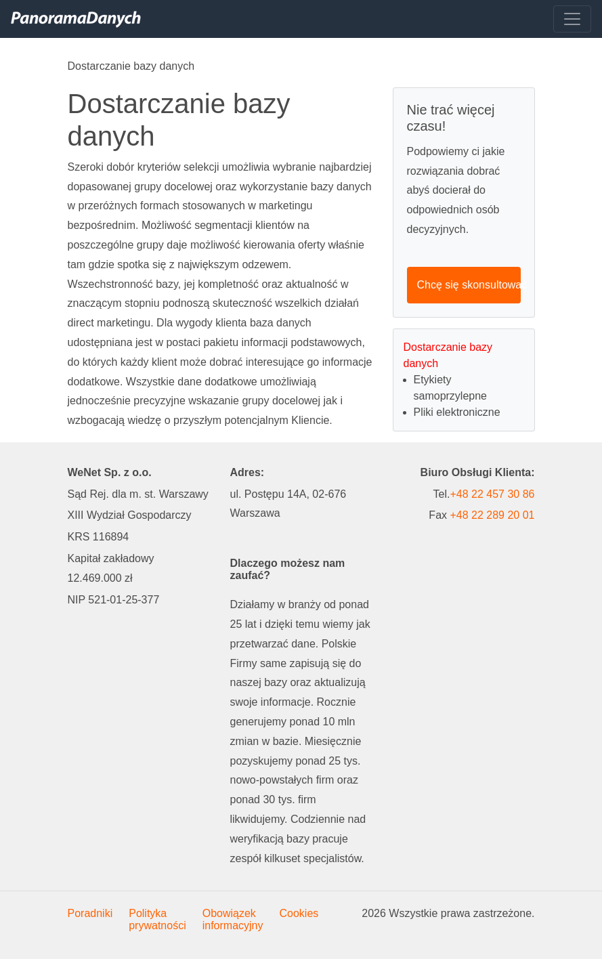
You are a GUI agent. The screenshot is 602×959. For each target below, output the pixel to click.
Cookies (299, 913)
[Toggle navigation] (572, 19)
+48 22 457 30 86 (492, 494)
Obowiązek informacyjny (232, 919)
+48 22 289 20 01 (492, 515)
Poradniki (90, 913)
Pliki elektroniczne (457, 412)
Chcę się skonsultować (469, 285)
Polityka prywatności (157, 919)
